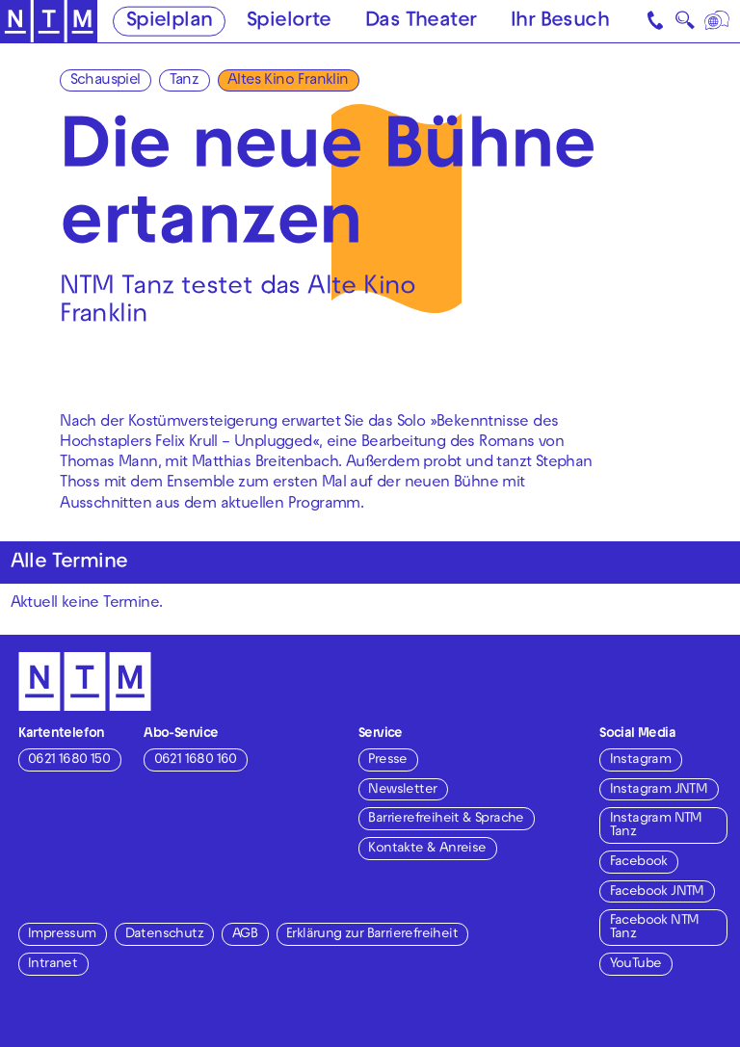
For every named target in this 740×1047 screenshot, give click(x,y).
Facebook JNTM (657, 892)
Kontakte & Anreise (427, 849)
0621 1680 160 (195, 760)
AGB (244, 935)
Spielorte (289, 22)
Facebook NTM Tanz (655, 928)
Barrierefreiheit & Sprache (445, 819)
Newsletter (402, 790)
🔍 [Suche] (685, 24)
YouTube (636, 964)
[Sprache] (718, 21)
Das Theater (420, 22)
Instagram (641, 760)
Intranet (52, 964)
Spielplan (169, 22)
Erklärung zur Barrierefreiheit (372, 935)
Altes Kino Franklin (288, 81)
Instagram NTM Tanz (656, 826)
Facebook (639, 862)
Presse (387, 760)
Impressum (62, 935)
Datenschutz (164, 935)
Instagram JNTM (659, 790)
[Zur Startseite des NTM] (48, 21)
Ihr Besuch (560, 22)
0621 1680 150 (69, 760)
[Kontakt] (657, 21)
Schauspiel (105, 81)
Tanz (184, 81)
